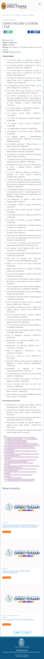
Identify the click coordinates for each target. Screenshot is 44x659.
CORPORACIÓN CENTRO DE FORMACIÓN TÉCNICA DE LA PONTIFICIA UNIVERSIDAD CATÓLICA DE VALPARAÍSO (21, 526)
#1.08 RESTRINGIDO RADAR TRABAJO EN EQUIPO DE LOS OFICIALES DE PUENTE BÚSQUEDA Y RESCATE (20, 469)
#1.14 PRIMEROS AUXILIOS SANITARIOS (14, 439)
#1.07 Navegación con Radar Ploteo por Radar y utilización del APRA (19, 479)
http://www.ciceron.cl (15, 52)
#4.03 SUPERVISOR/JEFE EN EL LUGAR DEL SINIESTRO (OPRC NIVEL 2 (20, 460)
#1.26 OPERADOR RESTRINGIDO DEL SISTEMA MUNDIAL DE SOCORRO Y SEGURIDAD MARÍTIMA (20, 451)
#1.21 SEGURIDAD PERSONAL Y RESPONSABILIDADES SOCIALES (19, 481)
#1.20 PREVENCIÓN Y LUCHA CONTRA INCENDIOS (16, 442)
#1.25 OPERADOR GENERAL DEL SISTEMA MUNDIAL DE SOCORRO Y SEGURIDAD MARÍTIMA (19, 448)
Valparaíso (31, 15)
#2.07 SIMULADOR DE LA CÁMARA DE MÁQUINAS (16, 461)
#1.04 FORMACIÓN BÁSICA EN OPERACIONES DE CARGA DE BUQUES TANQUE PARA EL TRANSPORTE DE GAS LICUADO (22, 466)
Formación (17, 15)
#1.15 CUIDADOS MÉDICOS (31, 439)
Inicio (12, 15)
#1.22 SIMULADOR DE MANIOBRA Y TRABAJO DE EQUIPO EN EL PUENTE (21, 443)
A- (32, 32)
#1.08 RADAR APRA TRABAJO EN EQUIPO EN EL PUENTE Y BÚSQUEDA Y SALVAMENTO (20, 472)
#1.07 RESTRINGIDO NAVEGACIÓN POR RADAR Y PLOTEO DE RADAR (20, 437)
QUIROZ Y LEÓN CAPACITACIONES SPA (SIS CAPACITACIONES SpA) (16, 572)
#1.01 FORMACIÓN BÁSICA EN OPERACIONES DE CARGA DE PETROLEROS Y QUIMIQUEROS (21, 457)
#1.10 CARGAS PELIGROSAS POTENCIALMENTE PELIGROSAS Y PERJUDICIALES (18, 475)
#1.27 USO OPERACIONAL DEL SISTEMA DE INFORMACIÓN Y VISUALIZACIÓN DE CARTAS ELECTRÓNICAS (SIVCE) (21, 454)
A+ (29, 32)
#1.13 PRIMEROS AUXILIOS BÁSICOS (13, 478)
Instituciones (24, 15)
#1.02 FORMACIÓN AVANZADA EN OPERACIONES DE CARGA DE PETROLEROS (18, 463)
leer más (6, 532)
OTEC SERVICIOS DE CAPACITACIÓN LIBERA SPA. (18, 620)
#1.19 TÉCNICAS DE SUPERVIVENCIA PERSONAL (15, 440)
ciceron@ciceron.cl (12, 42)
